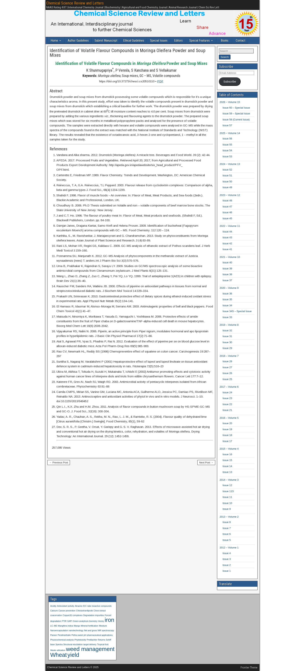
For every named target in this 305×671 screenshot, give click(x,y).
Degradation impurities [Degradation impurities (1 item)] (93, 615)
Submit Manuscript (106, 40)
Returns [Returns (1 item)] (101, 640)
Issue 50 (227, 181)
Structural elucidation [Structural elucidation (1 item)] (73, 644)
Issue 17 (227, 441)
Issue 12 (227, 485)
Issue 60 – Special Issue (236, 107)
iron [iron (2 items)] (109, 620)
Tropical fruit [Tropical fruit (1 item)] (102, 644)
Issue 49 (227, 187)
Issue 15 (227, 460)
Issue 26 (227, 373)
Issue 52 (227, 169)
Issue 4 (227, 553)
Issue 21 (227, 410)
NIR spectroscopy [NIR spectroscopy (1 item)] (106, 630)
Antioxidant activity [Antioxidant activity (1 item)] (65, 606)
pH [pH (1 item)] (85, 635)
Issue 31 (227, 336)
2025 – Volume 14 (230, 133)
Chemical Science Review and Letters (75, 3)
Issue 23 (227, 398)
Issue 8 (227, 522)
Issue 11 (227, 497)
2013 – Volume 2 (229, 516)
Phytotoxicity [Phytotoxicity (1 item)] (80, 640)
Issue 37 (227, 280)
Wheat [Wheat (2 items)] (58, 655)
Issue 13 (227, 472)
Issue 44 (227, 231)
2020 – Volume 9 (229, 287)
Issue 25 (227, 379)
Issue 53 (227, 156)
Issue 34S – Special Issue (237, 311)
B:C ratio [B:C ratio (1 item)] (87, 606)
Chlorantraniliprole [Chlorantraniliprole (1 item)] (84, 610)
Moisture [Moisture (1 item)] (103, 626)
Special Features (199, 40)
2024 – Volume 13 (230, 164)
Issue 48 (227, 200)
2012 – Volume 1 (229, 547)
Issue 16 (227, 454)
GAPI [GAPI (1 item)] (69, 621)
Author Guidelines (78, 40)
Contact (240, 40)
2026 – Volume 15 (230, 102)
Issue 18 (227, 435)
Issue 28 (227, 361)
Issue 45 (227, 218)
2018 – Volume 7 (229, 355)
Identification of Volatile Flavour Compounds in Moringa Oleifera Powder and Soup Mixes (127, 53)
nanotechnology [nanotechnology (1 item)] (76, 630)
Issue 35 (227, 299)
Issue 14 (227, 466)
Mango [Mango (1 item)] (77, 626)
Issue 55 (227, 144)
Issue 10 (227, 503)
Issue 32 (227, 330)
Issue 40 (227, 262)
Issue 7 (227, 528)
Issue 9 (227, 508)
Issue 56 (227, 138)
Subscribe (229, 81)
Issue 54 (227, 150)
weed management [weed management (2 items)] (90, 649)
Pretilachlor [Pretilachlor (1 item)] (92, 640)
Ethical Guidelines (133, 40)
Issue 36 (227, 293)
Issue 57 (227, 125)
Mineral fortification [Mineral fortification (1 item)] (89, 626)
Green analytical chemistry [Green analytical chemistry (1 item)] (85, 621)
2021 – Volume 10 (230, 257)
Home (54, 40)
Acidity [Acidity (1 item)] (53, 606)
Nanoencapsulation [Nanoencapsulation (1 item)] (59, 630)
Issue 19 (227, 429)
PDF (160, 81)
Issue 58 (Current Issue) (236, 119)
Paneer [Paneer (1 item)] (53, 635)
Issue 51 (227, 175)
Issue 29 (227, 348)
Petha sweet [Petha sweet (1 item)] (77, 635)
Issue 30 (227, 342)
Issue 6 (227, 534)
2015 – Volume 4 (229, 448)
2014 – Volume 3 (229, 479)
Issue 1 (227, 570)
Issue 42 (227, 243)
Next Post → (206, 462)
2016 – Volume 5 (229, 417)
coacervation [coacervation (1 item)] (56, 615)
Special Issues (158, 40)
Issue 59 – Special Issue (236, 113)
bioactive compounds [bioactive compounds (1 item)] (101, 606)
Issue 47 (227, 206)
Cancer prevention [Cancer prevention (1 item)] (67, 610)
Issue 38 (227, 274)
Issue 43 (227, 237)
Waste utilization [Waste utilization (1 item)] (57, 650)
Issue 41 (227, 249)
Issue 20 (227, 423)
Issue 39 (227, 268)
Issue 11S (228, 491)
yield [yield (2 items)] (73, 655)
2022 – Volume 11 (230, 226)
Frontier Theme (249, 667)
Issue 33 (227, 317)
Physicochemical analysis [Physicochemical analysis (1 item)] (62, 640)
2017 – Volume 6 (229, 386)
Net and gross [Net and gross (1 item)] (90, 630)
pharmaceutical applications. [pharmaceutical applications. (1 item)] (100, 635)
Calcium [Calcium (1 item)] (54, 610)
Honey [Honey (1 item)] (101, 621)
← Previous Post (58, 462)
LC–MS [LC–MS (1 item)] (53, 626)
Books (224, 40)
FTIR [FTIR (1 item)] (64, 621)
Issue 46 (227, 212)
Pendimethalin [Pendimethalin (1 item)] (64, 635)
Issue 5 (227, 540)
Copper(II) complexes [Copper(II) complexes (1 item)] (72, 615)
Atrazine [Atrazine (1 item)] (78, 606)
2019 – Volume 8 (229, 324)
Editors (178, 40)
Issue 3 (227, 559)
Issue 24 (227, 392)
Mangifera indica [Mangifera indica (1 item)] (65, 626)
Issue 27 (227, 367)
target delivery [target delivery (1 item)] (89, 644)
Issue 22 (227, 404)
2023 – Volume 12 (230, 195)
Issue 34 (227, 305)
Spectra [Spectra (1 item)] (59, 644)
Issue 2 (227, 565)
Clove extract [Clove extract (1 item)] (100, 610)
